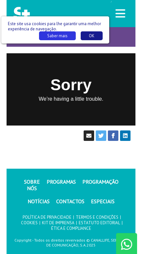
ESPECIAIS (102, 201)
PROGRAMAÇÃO (100, 181)
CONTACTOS (70, 201)
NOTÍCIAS (39, 201)
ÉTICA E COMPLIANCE (71, 228)
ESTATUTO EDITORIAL (99, 223)
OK (91, 36)
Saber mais (57, 36)
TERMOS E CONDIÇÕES (97, 217)
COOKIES (29, 223)
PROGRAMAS (61, 181)
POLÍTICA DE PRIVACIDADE (47, 217)
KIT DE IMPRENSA (58, 223)
